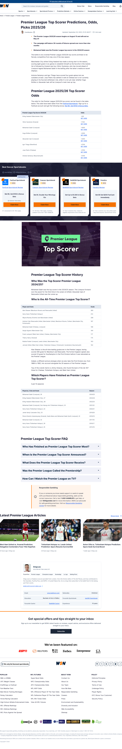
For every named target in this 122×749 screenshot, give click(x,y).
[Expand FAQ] (98, 447)
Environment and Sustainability (72, 702)
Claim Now (14, 205)
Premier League (9, 15)
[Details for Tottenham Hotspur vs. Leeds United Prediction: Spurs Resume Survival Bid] (61, 530)
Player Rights (96, 692)
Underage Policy (98, 689)
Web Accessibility (67, 709)
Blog (114, 6)
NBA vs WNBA (5, 678)
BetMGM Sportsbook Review (73, 188)
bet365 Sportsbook (91, 598)
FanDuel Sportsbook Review (12, 188)
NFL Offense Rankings (8, 706)
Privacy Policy (97, 682)
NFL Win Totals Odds (38, 699)
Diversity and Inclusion (69, 706)
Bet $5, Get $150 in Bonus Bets (76, 106)
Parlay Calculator (6, 696)
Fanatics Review (99, 188)
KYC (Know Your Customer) (102, 696)
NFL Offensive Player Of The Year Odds (45, 692)
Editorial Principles (98, 678)
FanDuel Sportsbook (70, 104)
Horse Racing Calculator (9, 699)
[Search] (62, 6)
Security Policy (97, 699)
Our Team (64, 685)
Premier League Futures (23, 15)
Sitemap (64, 713)
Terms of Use (97, 685)
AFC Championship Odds (40, 685)
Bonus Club (80, 6)
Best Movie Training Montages (11, 692)
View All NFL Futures (38, 702)
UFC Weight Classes (7, 682)
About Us (64, 682)
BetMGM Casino (54, 604)
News (90, 6)
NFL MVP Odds (36, 689)
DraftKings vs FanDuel (8, 685)
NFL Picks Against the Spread (11, 713)
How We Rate (66, 689)
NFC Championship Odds (40, 682)
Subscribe (61, 632)
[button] (114, 168)
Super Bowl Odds (37, 678)
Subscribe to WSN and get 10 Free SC (62, 1)
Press (63, 699)
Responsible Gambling (102, 6)
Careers (64, 696)
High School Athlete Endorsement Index (14, 702)
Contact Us (65, 678)
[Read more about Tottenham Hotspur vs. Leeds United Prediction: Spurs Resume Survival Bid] (61, 545)
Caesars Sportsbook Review (43, 188)
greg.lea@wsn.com (53, 593)
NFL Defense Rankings (8, 709)
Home (1, 15)
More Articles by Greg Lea (33, 586)
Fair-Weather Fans (6, 689)
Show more (116, 516)
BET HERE (84, 118)
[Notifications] (120, 6)
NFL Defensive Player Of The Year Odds (45, 696)
